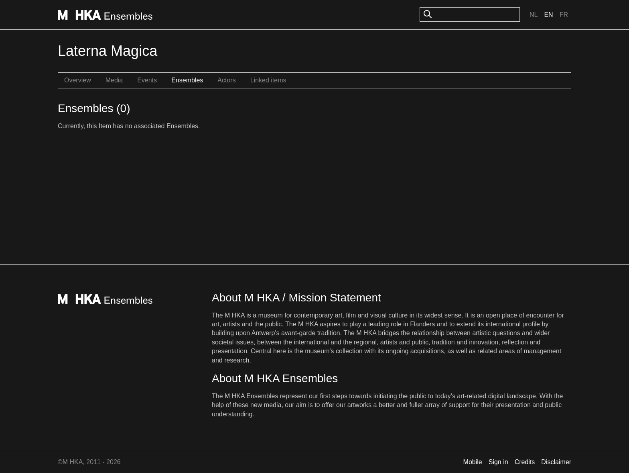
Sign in (498, 462)
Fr (564, 14)
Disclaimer (556, 462)
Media (114, 80)
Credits (525, 462)
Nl (534, 14)
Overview (77, 80)
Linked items (268, 80)
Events (147, 80)
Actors (226, 80)
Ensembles (187, 80)
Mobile (472, 462)
